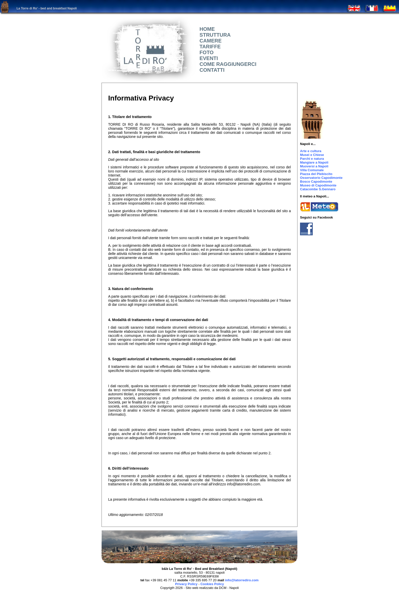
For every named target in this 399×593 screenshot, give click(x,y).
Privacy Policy (186, 584)
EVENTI (207, 58)
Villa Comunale (312, 170)
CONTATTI (210, 70)
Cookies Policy (212, 584)
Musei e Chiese (312, 155)
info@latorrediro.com (242, 580)
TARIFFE (209, 46)
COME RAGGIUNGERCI (226, 64)
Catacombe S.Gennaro (317, 189)
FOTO (205, 52)
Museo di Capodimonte (318, 185)
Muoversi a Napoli (314, 166)
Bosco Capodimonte (316, 181)
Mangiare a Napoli (314, 162)
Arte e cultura (310, 151)
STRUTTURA (214, 35)
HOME (206, 29)
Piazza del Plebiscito (316, 174)
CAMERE (209, 41)
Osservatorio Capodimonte (321, 178)
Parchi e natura (312, 159)
